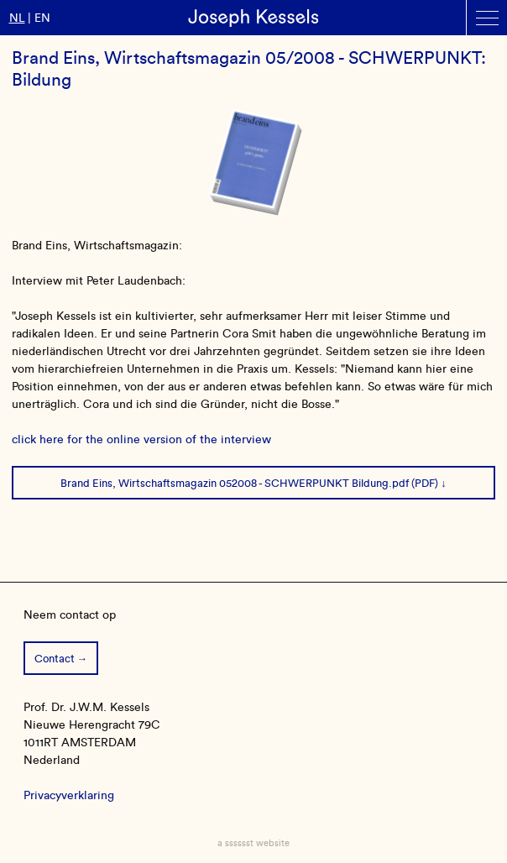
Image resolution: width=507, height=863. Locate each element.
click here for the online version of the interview (141, 439)
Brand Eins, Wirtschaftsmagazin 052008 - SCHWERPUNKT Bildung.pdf (234, 483)
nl (17, 18)
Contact (54, 658)
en (42, 18)
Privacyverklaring (69, 795)
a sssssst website (253, 843)
